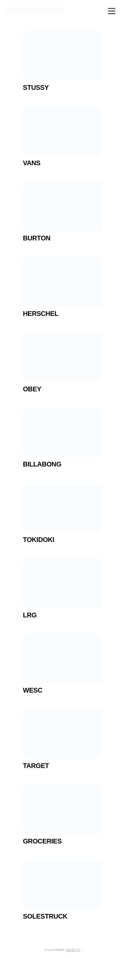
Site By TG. (73, 950)
